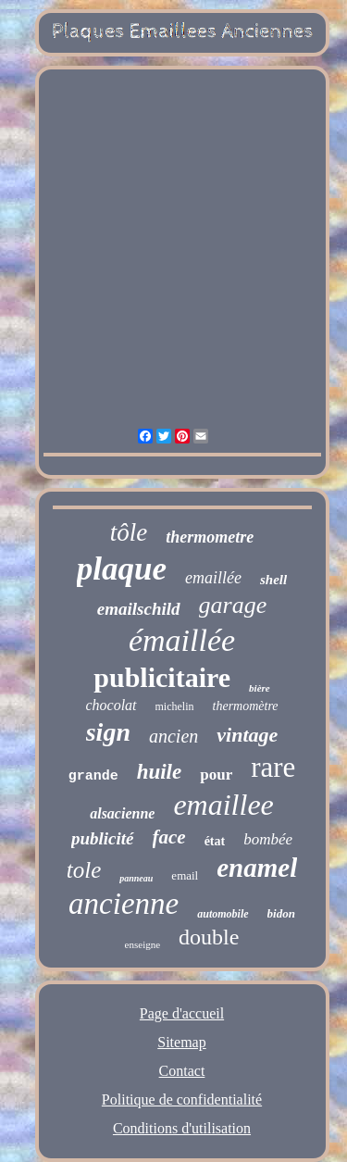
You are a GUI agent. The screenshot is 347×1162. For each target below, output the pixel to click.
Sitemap (181, 1042)
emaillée (213, 578)
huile (159, 771)
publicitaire (161, 677)
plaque (122, 569)
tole (84, 869)
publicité (102, 838)
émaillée (182, 640)
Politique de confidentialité (182, 1099)
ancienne (123, 903)
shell (273, 579)
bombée (267, 839)
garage (233, 605)
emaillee (223, 804)
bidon (281, 913)
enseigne (142, 944)
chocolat (110, 705)
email (184, 875)
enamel (257, 867)
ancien (173, 736)
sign (108, 732)
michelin (174, 706)
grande (93, 776)
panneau (136, 878)
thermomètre (246, 706)
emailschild (138, 608)
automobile (222, 913)
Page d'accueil (182, 1013)
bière (259, 687)
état (215, 841)
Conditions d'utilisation (182, 1128)
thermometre (210, 537)
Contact (182, 1071)
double (209, 937)
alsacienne (122, 813)
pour (216, 774)
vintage (247, 734)
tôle (129, 532)
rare (273, 767)
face (169, 837)
